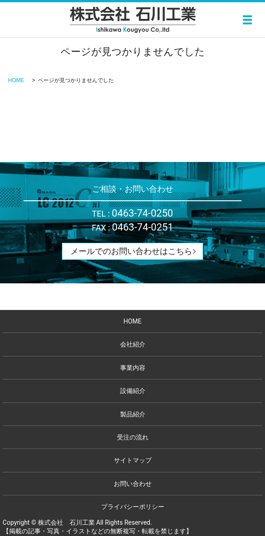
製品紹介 (132, 414)
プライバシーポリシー (132, 506)
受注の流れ (133, 437)
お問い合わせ (133, 483)
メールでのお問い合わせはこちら (131, 251)
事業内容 (132, 367)
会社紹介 (132, 344)
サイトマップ (133, 460)
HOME (16, 80)
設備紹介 (132, 390)
